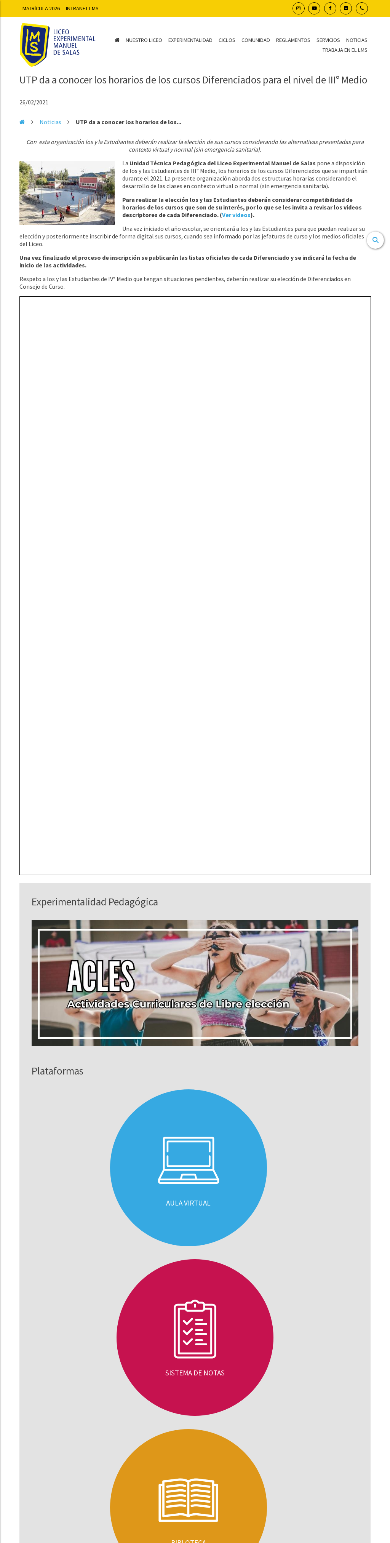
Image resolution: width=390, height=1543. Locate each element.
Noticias (357, 40)
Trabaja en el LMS (345, 49)
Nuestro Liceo (144, 40)
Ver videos (236, 215)
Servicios (328, 40)
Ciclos (227, 40)
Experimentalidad (190, 40)
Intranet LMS (82, 8)
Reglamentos (293, 40)
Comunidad (255, 40)
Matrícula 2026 (41, 8)
